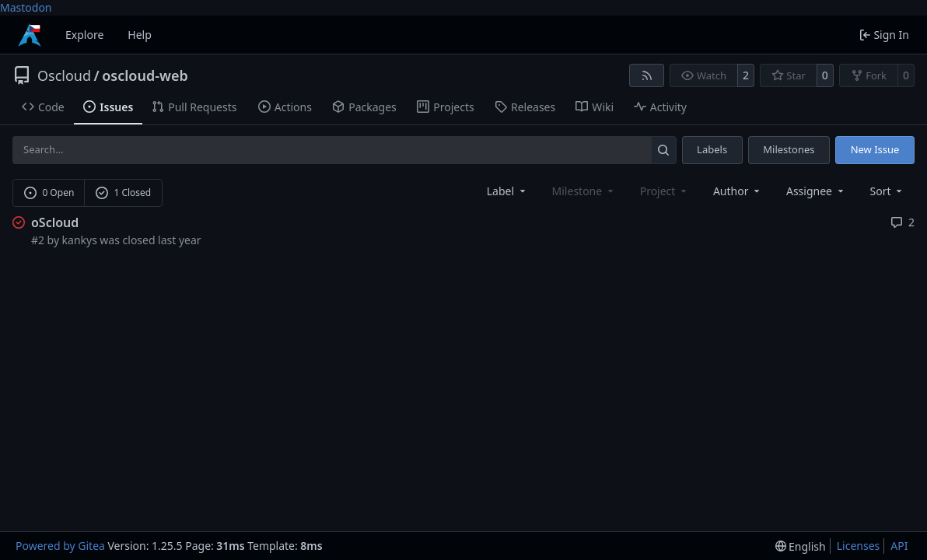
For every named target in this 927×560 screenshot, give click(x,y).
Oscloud (64, 75)
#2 (37, 240)
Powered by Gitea (60, 545)
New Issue (875, 149)
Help (140, 34)
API (899, 545)
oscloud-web (144, 75)
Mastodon (26, 7)
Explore (84, 34)
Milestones (788, 149)
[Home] (29, 35)
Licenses (858, 545)
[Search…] (664, 149)
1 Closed (124, 192)
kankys (79, 240)
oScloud (55, 222)
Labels (712, 149)
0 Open (49, 192)
